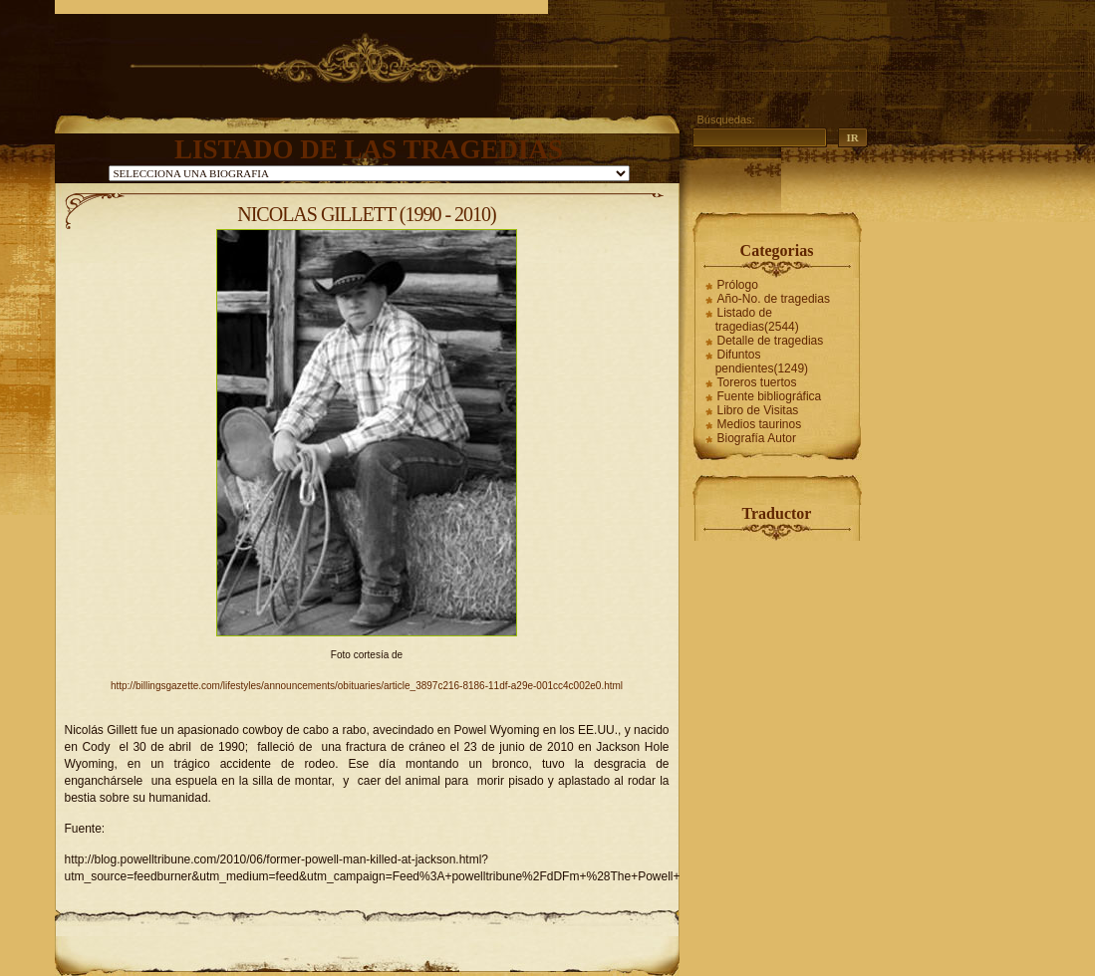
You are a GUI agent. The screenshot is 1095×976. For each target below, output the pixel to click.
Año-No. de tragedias (773, 299)
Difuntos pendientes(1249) (761, 361)
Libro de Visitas (758, 410)
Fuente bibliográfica (769, 396)
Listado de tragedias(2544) (757, 320)
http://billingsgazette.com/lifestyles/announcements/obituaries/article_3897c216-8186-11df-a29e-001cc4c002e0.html (367, 685)
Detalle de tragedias (770, 341)
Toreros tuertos (757, 382)
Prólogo (737, 285)
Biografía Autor (756, 438)
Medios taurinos (759, 424)
